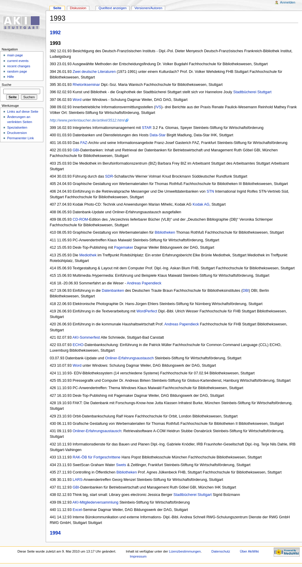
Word (77, 100)
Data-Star (157, 135)
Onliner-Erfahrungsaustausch (129, 358)
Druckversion (17, 133)
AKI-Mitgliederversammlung (96, 502)
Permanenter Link (20, 138)
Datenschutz (220, 551)
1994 (55, 533)
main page (15, 55)
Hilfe (10, 76)
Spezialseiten (17, 127)
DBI (245, 291)
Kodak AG (201, 204)
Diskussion (78, 8)
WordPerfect (147, 311)
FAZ (83, 143)
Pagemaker (123, 247)
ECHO (78, 345)
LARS (77, 480)
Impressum (138, 556)
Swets (121, 465)
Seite (57, 8)
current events (18, 61)
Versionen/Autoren (148, 8)
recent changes (18, 66)
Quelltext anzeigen (113, 8)
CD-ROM (80, 219)
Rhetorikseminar (86, 85)
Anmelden (288, 2)
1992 (55, 32)
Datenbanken (113, 291)
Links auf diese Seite (22, 111)
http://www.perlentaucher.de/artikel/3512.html (87, 120)
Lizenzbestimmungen (185, 551)
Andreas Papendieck (144, 283)
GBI (76, 150)
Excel (77, 510)
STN (210, 191)
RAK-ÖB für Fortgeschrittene (96, 457)
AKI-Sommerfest (86, 337)
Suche (7, 84)
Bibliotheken (165, 232)
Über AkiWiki (249, 551)
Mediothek (88, 255)
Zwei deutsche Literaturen (94, 72)
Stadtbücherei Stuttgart (252, 92)
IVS (158, 107)
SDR (109, 176)
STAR (147, 128)
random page (17, 71)
